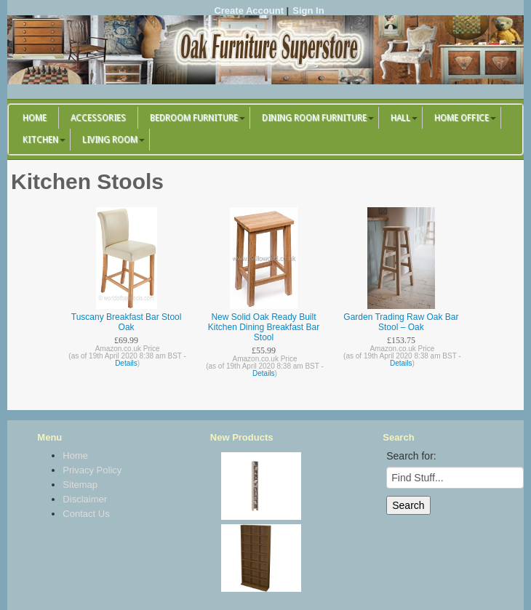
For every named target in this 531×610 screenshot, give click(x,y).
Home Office (461, 118)
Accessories (98, 118)
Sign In (308, 10)
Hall (400, 118)
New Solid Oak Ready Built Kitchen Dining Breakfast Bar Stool (263, 327)
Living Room (109, 140)
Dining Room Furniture (314, 118)
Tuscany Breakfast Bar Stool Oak (126, 322)
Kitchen (40, 140)
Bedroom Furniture (194, 118)
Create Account (249, 10)
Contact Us (86, 513)
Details (126, 363)
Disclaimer (85, 499)
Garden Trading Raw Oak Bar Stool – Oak (400, 322)
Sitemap (80, 484)
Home (35, 118)
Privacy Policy (92, 470)
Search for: (411, 456)
